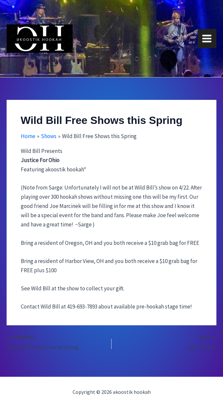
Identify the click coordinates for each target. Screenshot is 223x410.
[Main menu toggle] (207, 38)
